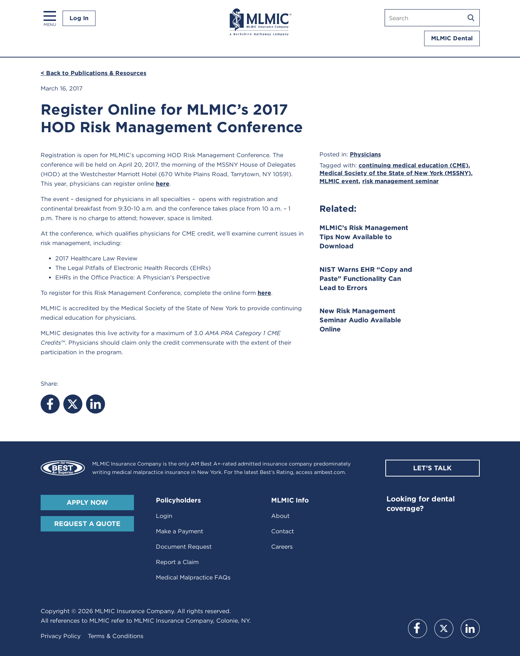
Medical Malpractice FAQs (193, 577)
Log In (79, 18)
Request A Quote (87, 523)
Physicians (365, 154)
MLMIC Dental (452, 38)
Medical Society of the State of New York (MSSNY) (395, 173)
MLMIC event (339, 181)
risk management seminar (400, 181)
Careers (282, 546)
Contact (282, 531)
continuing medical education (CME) (413, 165)
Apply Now (87, 502)
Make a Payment (179, 531)
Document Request (184, 546)
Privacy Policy (61, 636)
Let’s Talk (432, 468)
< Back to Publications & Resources (93, 73)
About (280, 515)
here (162, 183)
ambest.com (329, 472)
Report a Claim (177, 562)
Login (164, 515)
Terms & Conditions (115, 636)
